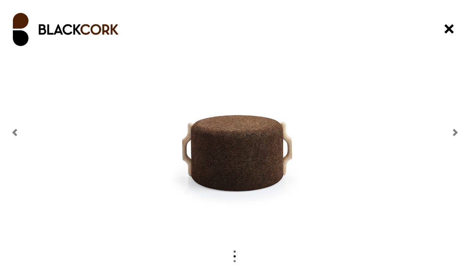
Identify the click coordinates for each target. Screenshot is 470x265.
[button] (14, 132)
